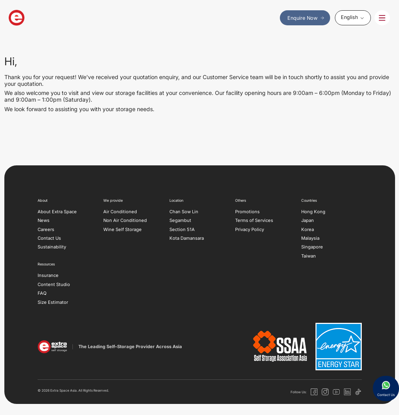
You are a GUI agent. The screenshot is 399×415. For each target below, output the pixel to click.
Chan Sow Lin (183, 211)
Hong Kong (313, 211)
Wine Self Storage (122, 229)
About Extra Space (57, 211)
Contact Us (49, 238)
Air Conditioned (120, 211)
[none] (353, 17)
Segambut (180, 220)
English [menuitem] (349, 17)
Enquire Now (306, 18)
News (43, 220)
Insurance (48, 275)
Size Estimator (53, 302)
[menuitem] (353, 17)
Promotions (247, 211)
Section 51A (182, 229)
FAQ (42, 293)
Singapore (312, 247)
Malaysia (310, 238)
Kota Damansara (186, 238)
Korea (307, 229)
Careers (46, 229)
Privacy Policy (249, 229)
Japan (307, 220)
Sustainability (52, 247)
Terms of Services (254, 220)
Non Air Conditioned (125, 220)
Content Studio (54, 284)
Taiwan (308, 256)
